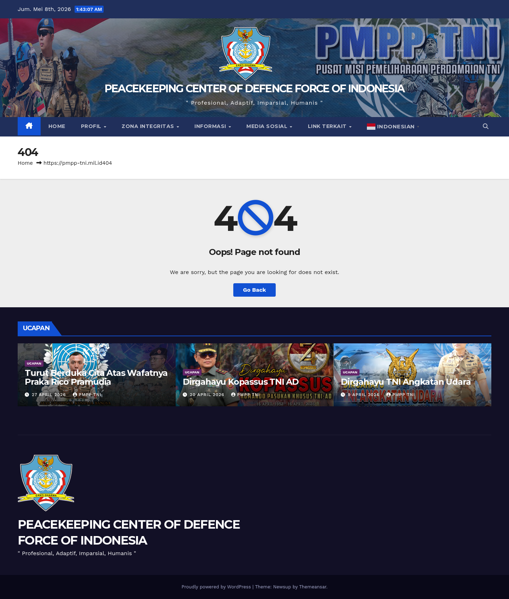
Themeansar (312, 586)
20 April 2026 (208, 394)
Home (56, 126)
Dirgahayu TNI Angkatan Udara (405, 382)
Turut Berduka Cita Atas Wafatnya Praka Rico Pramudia (96, 377)
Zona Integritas (149, 126)
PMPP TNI (87, 394)
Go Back (254, 289)
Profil (92, 126)
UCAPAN (34, 363)
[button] (485, 126)
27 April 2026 (50, 394)
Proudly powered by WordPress (216, 586)
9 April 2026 (364, 394)
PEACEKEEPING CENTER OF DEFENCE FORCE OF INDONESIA (255, 88)
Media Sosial (267, 126)
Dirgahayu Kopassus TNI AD (241, 382)
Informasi (211, 126)
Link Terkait (328, 126)
